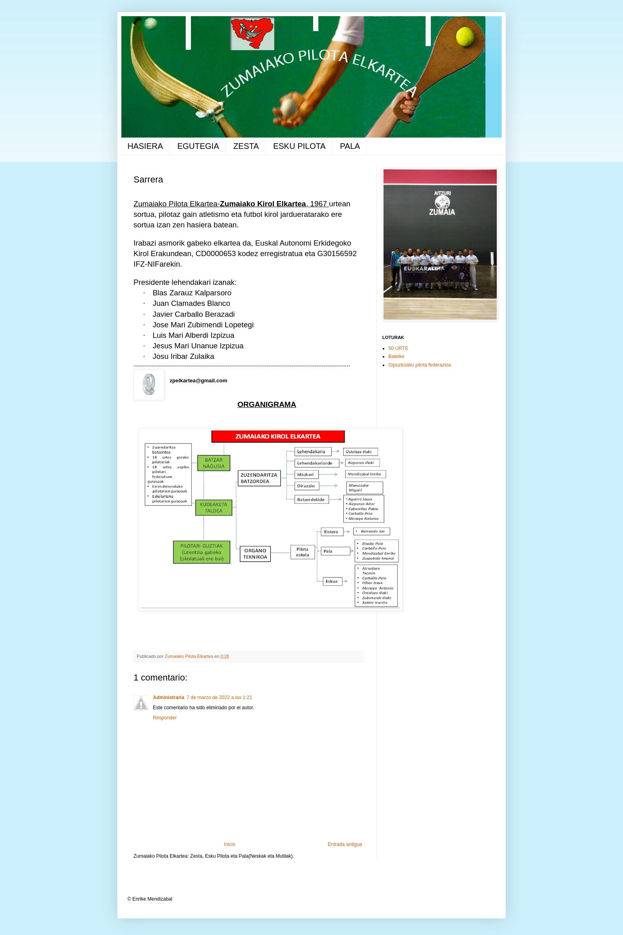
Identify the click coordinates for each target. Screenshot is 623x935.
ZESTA (246, 146)
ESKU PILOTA (299, 146)
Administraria (168, 697)
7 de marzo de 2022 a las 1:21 (219, 697)
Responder (165, 718)
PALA (350, 146)
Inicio (229, 844)
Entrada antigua (345, 844)
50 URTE (398, 348)
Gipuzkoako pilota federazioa (419, 365)
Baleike (396, 356)
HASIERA (145, 146)
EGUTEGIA (198, 146)
